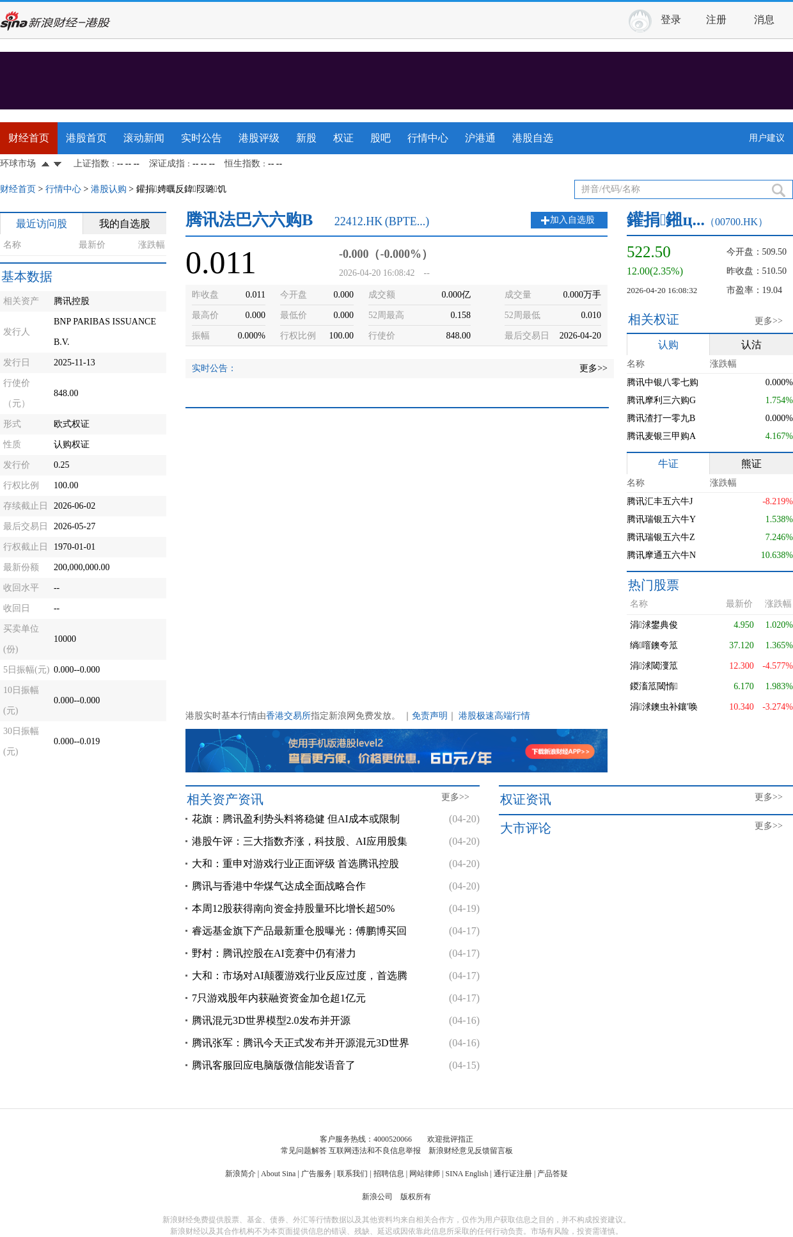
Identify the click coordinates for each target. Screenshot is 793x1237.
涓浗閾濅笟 (654, 666)
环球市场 (18, 163)
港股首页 (86, 137)
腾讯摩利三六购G (661, 400)
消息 (764, 19)
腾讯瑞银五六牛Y (661, 519)
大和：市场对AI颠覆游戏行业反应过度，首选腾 (299, 975)
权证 (343, 137)
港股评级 (259, 137)
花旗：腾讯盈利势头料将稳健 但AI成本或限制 (296, 818)
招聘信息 (388, 1173)
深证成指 (167, 163)
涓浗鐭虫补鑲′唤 (664, 707)
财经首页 (28, 137)
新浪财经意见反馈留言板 (470, 1150)
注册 (716, 19)
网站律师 (424, 1173)
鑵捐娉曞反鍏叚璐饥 (181, 189)
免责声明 (430, 716)
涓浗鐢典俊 (654, 625)
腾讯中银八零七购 (662, 382)
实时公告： (214, 368)
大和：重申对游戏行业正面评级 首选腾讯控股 (295, 863)
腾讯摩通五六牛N (661, 555)
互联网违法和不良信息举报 (375, 1150)
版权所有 (415, 1196)
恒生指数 (242, 163)
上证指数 (91, 163)
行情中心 (427, 137)
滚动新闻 (143, 137)
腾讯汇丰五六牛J (660, 501)
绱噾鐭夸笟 (654, 645)
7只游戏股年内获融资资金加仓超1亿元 (279, 998)
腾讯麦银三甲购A (661, 436)
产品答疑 (552, 1173)
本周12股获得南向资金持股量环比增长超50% (293, 908)
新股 (306, 137)
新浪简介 (240, 1173)
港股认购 (109, 189)
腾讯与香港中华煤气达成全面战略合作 (279, 886)
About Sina (278, 1173)
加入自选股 (572, 220)
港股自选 (532, 137)
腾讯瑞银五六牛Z (661, 537)
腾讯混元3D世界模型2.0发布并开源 (271, 1020)
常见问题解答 (304, 1150)
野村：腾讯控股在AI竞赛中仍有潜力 (274, 953)
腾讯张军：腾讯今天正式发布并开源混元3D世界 (300, 1042)
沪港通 (480, 137)
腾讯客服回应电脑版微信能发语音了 (274, 1065)
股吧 (380, 137)
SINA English (466, 1173)
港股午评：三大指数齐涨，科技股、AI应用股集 (299, 841)
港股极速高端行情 (494, 716)
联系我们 (352, 1173)
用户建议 (767, 138)
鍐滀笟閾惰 (654, 686)
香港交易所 (288, 716)
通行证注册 (513, 1173)
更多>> (593, 368)
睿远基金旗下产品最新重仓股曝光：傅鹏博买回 (299, 930)
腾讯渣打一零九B (661, 418)
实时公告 (201, 137)
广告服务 (316, 1173)
